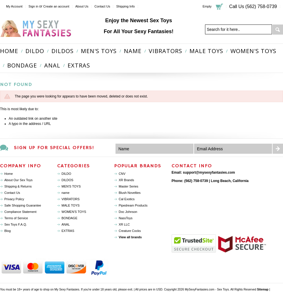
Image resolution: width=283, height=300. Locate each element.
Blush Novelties (130, 192)
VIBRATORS (165, 51)
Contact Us (102, 6)
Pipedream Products (133, 205)
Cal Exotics (127, 199)
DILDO (34, 51)
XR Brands (126, 180)
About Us (81, 6)
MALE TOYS (206, 51)
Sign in (33, 6)
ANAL (52, 65)
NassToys (126, 218)
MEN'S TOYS (99, 51)
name (133, 51)
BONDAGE (22, 65)
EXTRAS (79, 65)
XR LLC (124, 224)
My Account (14, 6)
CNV (122, 173)
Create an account (56, 6)
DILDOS (62, 51)
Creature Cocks (130, 230)
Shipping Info (125, 6)
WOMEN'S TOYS (253, 51)
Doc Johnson (128, 211)
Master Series (128, 186)
